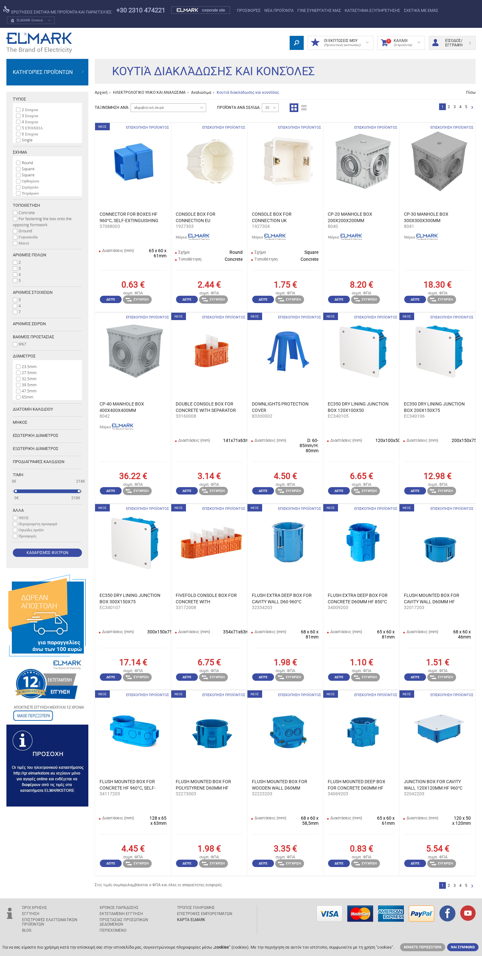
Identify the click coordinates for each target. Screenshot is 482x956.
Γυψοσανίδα (28, 236)
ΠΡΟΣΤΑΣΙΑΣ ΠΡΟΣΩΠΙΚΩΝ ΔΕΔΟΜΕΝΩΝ (124, 922)
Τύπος (19, 99)
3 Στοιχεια (30, 115)
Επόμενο (472, 107)
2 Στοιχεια (30, 109)
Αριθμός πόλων (29, 255)
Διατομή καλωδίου (33, 409)
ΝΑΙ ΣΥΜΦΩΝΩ (463, 947)
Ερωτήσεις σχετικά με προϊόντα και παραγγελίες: (57, 10)
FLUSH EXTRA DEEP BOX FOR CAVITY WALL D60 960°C (282, 598)
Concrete (27, 212)
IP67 (22, 344)
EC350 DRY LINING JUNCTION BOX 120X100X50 (358, 407)
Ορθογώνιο (30, 180)
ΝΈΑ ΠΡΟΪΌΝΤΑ (278, 10)
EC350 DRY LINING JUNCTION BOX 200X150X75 (434, 407)
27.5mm (29, 372)
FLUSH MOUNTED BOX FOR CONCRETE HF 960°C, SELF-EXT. (128, 785)
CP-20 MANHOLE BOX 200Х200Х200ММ (350, 217)
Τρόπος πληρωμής (196, 907)
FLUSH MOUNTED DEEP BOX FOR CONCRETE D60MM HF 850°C (356, 785)
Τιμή (18, 474)
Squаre (28, 174)
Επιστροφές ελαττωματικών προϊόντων (49, 922)
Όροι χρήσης (34, 907)
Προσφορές (249, 10)
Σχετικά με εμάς (421, 10)
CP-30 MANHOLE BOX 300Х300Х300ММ (426, 217)
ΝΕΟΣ (24, 517)
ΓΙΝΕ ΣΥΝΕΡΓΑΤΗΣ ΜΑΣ (319, 10)
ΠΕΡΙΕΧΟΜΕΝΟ (113, 930)
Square (28, 168)
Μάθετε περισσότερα (422, 947)
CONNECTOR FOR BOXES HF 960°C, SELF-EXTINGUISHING (129, 217)
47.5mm (29, 390)
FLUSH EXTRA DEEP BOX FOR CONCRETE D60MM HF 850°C (358, 598)
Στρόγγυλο (30, 186)
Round (27, 162)
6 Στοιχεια (30, 133)
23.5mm (29, 366)
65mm (27, 396)
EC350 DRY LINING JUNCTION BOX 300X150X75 (130, 598)
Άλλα (18, 510)
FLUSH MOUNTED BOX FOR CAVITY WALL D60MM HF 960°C (431, 599)
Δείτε (110, 299)
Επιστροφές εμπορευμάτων (204, 914)
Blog (26, 930)
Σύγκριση (137, 299)
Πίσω (471, 92)
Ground (25, 230)
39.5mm (29, 384)
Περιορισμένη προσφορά (38, 523)
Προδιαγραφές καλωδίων (38, 461)
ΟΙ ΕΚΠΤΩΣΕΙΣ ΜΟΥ (340, 42)
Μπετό (24, 242)
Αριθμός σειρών (29, 323)
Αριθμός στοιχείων (32, 292)
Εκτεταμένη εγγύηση (121, 914)
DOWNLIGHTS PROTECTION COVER (280, 407)
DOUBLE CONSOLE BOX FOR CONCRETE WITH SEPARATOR (206, 407)
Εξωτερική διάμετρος (35, 448)
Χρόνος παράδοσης (119, 907)
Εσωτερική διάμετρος (35, 435)
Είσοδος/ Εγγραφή (451, 42)
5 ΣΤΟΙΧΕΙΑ (32, 127)
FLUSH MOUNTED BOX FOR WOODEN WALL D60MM (279, 785)
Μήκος (20, 422)
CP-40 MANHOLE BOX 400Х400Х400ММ (122, 407)
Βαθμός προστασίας (33, 336)
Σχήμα (20, 152)
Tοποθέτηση (26, 205)
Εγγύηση (30, 914)
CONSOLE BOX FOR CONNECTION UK (272, 217)
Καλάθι (400, 42)
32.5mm (29, 378)
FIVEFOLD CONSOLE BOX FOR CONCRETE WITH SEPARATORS (206, 599)
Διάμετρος (24, 356)
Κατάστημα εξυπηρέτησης (372, 10)
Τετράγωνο (30, 193)
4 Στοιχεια (30, 121)
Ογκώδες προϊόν (31, 529)
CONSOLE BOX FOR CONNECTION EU (195, 217)
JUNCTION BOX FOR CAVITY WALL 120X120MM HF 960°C (433, 785)
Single (27, 139)
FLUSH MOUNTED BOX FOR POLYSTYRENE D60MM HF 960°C (203, 785)
